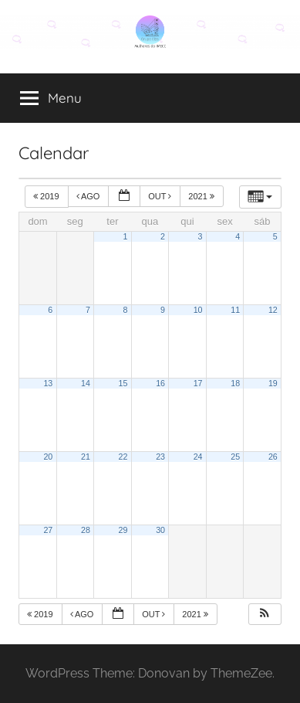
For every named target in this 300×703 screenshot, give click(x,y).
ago (89, 196)
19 (273, 383)
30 (160, 530)
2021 (202, 196)
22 (123, 456)
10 (198, 309)
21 (85, 456)
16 (160, 383)
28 (85, 530)
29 (123, 530)
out (161, 196)
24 (198, 456)
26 (273, 456)
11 (235, 309)
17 (198, 383)
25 (235, 456)
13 (47, 383)
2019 (47, 196)
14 (85, 383)
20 (47, 456)
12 (273, 309)
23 (160, 456)
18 (235, 383)
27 (47, 530)
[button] (264, 614)
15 (123, 383)
